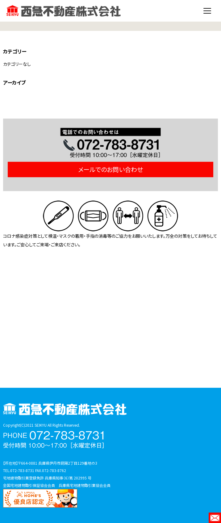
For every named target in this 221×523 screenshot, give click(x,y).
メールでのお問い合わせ (110, 169)
